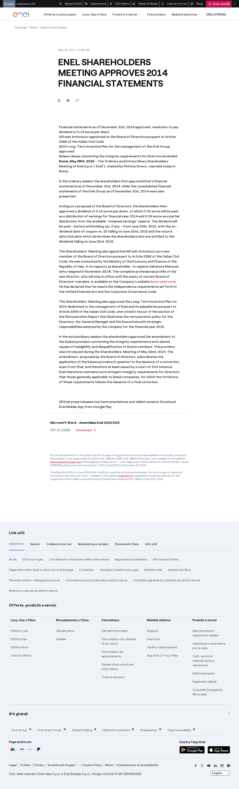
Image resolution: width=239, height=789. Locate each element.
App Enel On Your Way (162, 655)
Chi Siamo (119, 3)
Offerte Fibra (19, 647)
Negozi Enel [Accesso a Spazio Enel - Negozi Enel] (70, 3)
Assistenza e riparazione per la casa (209, 646)
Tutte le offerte (20, 655)
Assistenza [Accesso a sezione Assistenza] (95, 3)
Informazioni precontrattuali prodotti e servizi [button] (96, 580)
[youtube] (208, 765)
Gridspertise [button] (151, 730)
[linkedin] (215, 765)
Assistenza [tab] (16, 543)
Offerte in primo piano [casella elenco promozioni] (60, 14)
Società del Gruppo (61, 765)
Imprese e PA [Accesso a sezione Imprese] (26, 3)
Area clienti (218, 4)
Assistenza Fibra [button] (179, 570)
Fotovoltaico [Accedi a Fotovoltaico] (156, 14)
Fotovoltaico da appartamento (112, 654)
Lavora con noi (174, 3)
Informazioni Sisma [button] (165, 559)
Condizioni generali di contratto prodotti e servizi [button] (166, 580)
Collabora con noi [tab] (58, 544)
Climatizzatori (65, 631)
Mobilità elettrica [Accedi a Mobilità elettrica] (186, 14)
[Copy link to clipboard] (77, 100)
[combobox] (220, 773)
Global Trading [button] (84, 730)
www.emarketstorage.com (65, 462)
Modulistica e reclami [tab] (93, 544)
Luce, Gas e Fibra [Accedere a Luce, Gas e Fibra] (94, 14)
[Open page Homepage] (20, 27)
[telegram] (228, 765)
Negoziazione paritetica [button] (131, 559)
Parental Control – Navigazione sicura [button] (34, 580)
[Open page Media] (33, 27)
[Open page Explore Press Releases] (54, 27)
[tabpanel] (119, 575)
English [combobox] (217, 773)
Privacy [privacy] (39, 765)
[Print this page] (59, 100)
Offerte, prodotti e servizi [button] (32, 605)
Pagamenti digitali (204, 681)
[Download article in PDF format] (86, 431)
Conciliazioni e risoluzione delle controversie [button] (79, 559)
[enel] (21, 14)
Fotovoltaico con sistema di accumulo (119, 641)
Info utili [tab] (151, 544)
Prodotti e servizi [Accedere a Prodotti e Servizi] (127, 14)
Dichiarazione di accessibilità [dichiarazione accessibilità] (137, 765)
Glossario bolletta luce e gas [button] (119, 570)
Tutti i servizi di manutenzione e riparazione (203, 660)
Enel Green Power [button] (52, 730)
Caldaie (61, 639)
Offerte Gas (18, 639)
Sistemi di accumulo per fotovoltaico (118, 667)
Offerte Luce (19, 631)
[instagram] (222, 765)
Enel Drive (153, 639)
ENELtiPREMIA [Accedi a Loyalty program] (216, 14)
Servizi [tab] (35, 544)
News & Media (145, 3)
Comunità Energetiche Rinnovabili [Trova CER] (208, 692)
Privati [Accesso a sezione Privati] (9, 4)
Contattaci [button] (86, 570)
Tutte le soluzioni (113, 677)
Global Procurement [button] (118, 730)
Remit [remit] (109, 765)
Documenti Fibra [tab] (127, 544)
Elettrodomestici (204, 673)
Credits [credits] (25, 765)
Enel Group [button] (22, 730)
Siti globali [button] (18, 714)
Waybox (152, 631)
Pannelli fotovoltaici (115, 631)
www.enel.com (163, 282)
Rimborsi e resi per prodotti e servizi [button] (33, 590)
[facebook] (195, 765)
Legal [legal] (13, 765)
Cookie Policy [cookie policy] (92, 765)
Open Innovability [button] (181, 730)
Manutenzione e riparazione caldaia (205, 633)
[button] (68, 100)
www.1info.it (126, 475)
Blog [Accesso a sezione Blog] (196, 3)
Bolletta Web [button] (153, 570)
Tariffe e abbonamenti (162, 647)
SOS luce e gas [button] (32, 559)
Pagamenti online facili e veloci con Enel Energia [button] (41, 570)
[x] (202, 765)
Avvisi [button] (12, 559)
